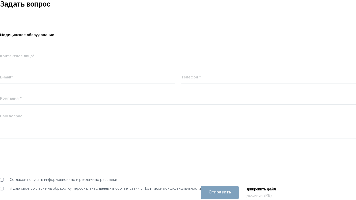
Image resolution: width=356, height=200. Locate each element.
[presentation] (38, 158)
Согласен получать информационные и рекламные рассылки (58, 179)
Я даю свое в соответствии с (100, 188)
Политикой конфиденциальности (172, 188)
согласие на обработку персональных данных (71, 188)
